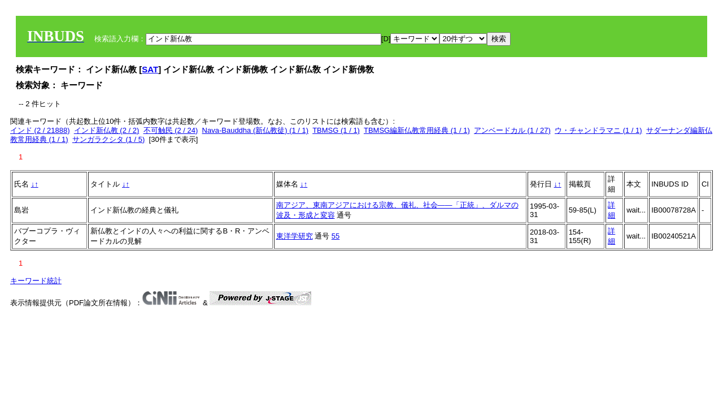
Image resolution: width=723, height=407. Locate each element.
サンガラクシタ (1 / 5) (108, 139)
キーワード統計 (36, 280)
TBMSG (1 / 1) (336, 130)
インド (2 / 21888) (40, 130)
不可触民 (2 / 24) (170, 130)
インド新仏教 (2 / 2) (107, 130)
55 (335, 236)
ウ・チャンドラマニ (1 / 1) (598, 130)
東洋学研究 (294, 236)
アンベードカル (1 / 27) (512, 130)
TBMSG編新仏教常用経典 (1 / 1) (417, 130)
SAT (150, 69)
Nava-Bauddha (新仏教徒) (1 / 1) (255, 130)
